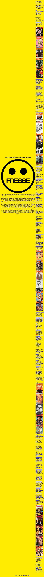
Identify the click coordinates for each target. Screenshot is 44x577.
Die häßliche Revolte (38, 2)
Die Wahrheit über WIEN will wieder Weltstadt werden (40, 498)
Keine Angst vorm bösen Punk (40, 21)
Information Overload (25, 575)
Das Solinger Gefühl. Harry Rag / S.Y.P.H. (39, 372)
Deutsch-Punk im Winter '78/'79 (39, 165)
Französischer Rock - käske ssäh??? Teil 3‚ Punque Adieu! (39, 186)
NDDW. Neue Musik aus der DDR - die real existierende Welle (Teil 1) (39, 470)
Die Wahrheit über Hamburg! (39, 449)
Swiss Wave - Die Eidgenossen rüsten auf (39, 328)
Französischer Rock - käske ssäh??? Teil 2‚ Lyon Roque (39, 178)
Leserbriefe (38, 86)
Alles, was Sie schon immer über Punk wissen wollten (39, 337)
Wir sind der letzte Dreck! (38, 344)
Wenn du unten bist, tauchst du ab (39, 558)
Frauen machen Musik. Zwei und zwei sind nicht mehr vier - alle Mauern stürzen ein (39, 320)
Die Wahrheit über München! (39, 461)
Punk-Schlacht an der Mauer (40, 108)
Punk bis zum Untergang (39, 201)
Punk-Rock (38, 6)
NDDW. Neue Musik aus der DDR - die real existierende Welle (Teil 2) (39, 480)
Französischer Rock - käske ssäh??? (39, 171)
